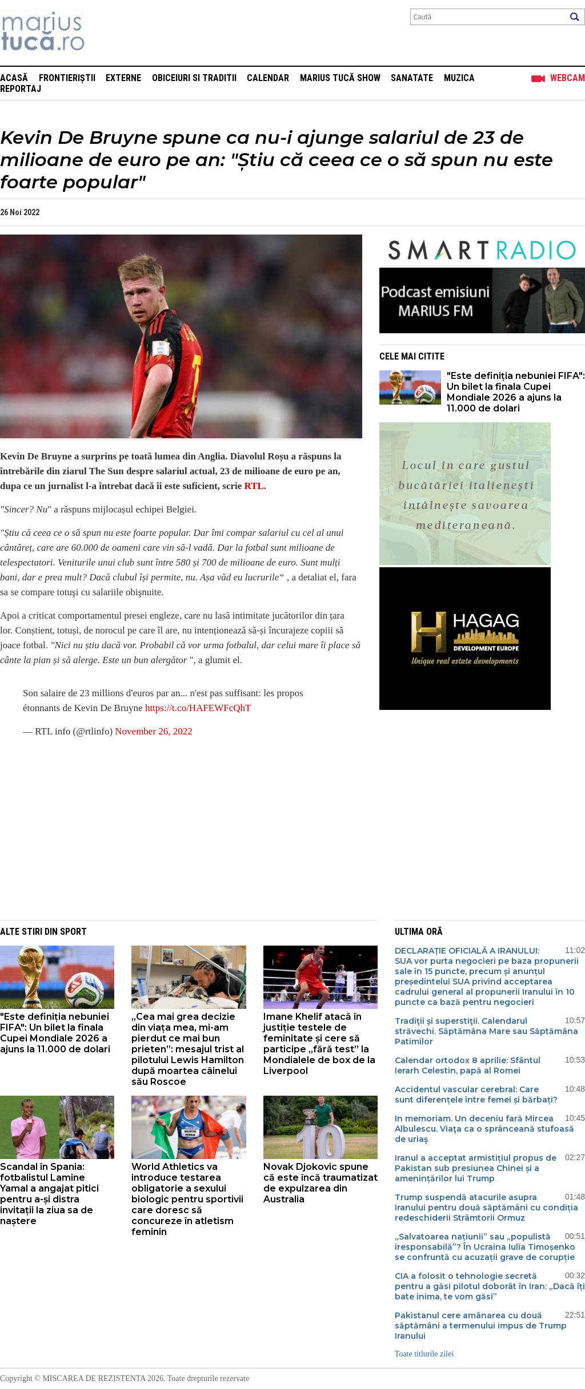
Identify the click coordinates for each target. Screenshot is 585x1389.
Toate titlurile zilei (424, 1354)
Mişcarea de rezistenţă (104, 33)
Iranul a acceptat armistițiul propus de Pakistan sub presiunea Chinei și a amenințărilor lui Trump (475, 1168)
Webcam (567, 77)
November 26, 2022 (154, 731)
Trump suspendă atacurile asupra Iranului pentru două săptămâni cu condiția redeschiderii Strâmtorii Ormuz (486, 1207)
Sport (73, 931)
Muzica (459, 77)
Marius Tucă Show (340, 77)
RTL (254, 486)
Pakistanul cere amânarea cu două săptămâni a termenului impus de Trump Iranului (481, 1325)
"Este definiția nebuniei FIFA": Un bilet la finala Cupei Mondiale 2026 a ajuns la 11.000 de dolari (516, 392)
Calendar (268, 77)
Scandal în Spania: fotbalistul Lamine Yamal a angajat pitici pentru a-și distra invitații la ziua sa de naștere (49, 1193)
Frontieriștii (67, 77)
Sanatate (412, 77)
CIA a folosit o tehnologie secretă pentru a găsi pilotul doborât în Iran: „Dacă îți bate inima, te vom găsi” (490, 1286)
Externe (123, 77)
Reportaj (20, 88)
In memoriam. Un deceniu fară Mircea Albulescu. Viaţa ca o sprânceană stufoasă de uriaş (484, 1128)
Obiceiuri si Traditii (194, 77)
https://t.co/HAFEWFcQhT (198, 707)
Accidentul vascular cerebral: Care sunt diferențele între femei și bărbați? (476, 1094)
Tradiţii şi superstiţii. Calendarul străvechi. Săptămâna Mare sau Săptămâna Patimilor (486, 1031)
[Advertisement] (173, 828)
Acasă (14, 77)
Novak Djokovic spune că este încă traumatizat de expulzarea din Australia (320, 1183)
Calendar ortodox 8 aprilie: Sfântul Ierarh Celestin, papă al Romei (467, 1065)
